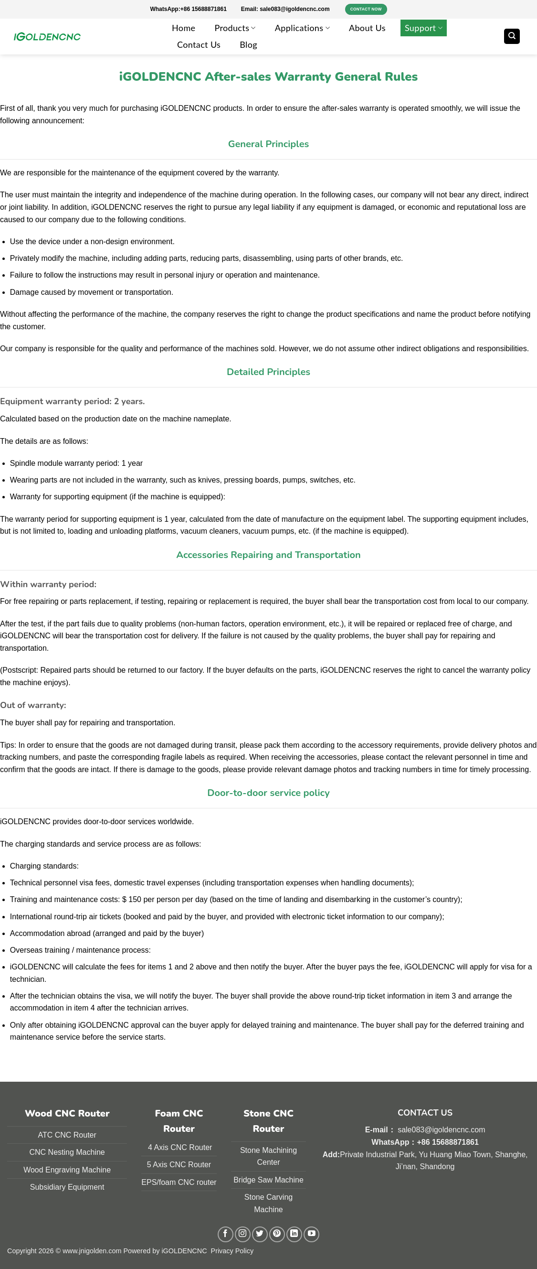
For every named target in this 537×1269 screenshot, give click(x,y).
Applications (302, 27)
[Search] (512, 36)
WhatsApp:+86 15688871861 (195, 9)
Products (234, 27)
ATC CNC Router (67, 1135)
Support (423, 27)
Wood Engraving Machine (67, 1170)
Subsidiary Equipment (67, 1187)
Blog (248, 44)
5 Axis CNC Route (178, 1165)
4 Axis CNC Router (179, 1147)
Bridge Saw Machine (268, 1180)
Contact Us (199, 44)
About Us (367, 27)
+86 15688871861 (447, 1142)
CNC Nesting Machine (67, 1152)
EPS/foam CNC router (178, 1182)
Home (183, 27)
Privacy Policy (232, 1251)
